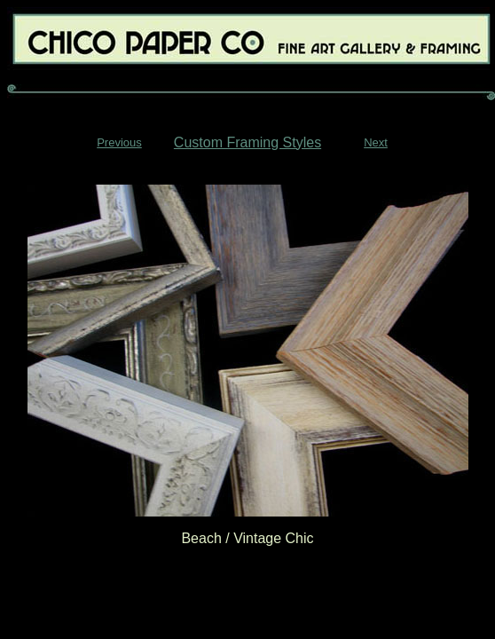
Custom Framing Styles (247, 142)
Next (376, 142)
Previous (119, 142)
